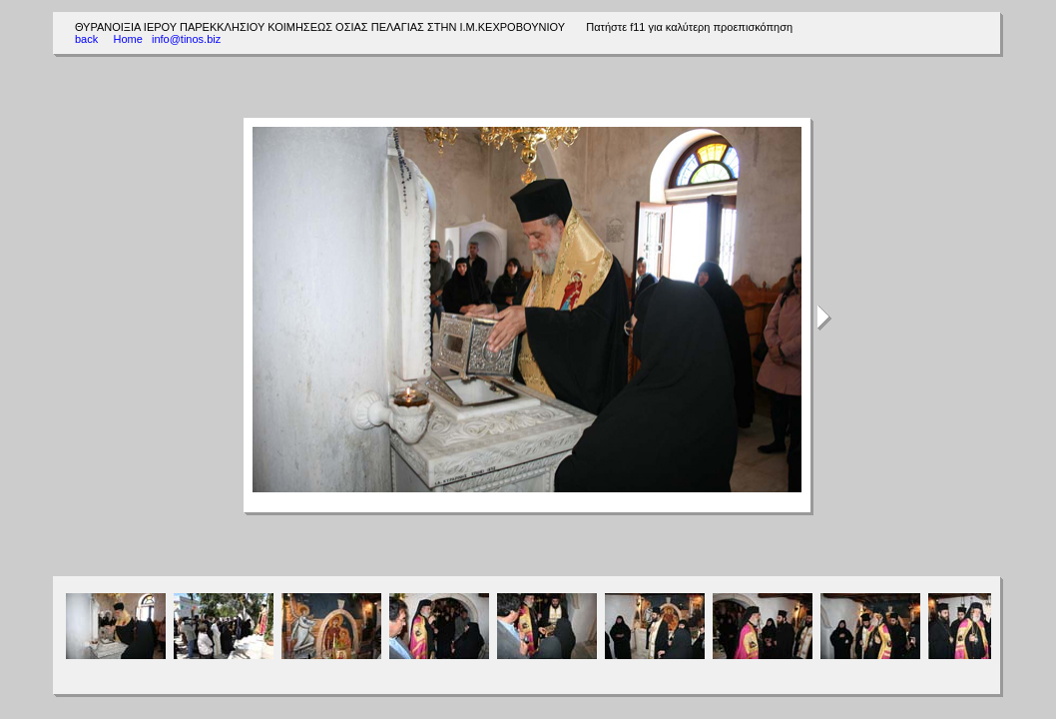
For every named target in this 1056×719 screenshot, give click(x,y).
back (86, 39)
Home (128, 39)
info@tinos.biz (186, 39)
